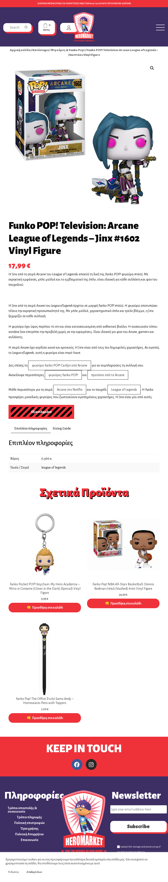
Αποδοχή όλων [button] (34, 872)
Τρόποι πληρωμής (29, 817)
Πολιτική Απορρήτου (29, 834)
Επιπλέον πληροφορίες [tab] (30, 428)
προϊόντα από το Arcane (107, 375)
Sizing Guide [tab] (62, 428)
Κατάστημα (40, 50)
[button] (152, 68)
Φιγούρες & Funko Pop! (68, 50)
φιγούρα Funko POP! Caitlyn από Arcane (59, 365)
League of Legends (124, 389)
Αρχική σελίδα (20, 50)
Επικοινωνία (29, 840)
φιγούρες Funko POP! (63, 375)
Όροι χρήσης (29, 828)
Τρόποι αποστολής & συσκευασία (22, 809)
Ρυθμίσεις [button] (13, 872)
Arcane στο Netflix (69, 389)
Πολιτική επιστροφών (29, 823)
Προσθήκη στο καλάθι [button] (47, 607)
